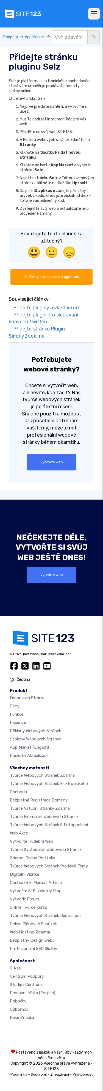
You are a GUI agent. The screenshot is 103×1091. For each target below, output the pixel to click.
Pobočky (18, 1001)
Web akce (19, 833)
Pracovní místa (32, 992)
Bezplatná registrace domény (39, 800)
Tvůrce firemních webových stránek (44, 816)
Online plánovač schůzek (33, 923)
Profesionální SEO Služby (33, 948)
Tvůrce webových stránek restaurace (46, 915)
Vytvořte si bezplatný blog (36, 890)
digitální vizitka (24, 874)
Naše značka (22, 1017)
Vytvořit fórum (24, 899)
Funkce (16, 714)
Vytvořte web (51, 462)
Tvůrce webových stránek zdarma (42, 775)
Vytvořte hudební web (31, 841)
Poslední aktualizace (29, 755)
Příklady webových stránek (35, 730)
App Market (35, 37)
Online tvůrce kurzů (28, 907)
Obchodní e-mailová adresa (36, 882)
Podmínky (18, 1074)
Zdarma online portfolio (32, 857)
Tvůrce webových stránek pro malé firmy (49, 866)
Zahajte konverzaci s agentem (51, 277)
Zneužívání (59, 1074)
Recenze (18, 722)
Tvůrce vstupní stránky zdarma (40, 808)
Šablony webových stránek (35, 739)
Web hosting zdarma (30, 932)
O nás (15, 968)
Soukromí (39, 1074)
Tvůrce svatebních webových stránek (46, 849)
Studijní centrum (26, 984)
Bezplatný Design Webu (32, 940)
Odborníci (19, 1009)
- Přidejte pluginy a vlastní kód (44, 308)
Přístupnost (83, 1074)
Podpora (10, 37)
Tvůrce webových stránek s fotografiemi (49, 824)
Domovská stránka (28, 697)
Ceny (15, 706)
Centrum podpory (27, 976)
